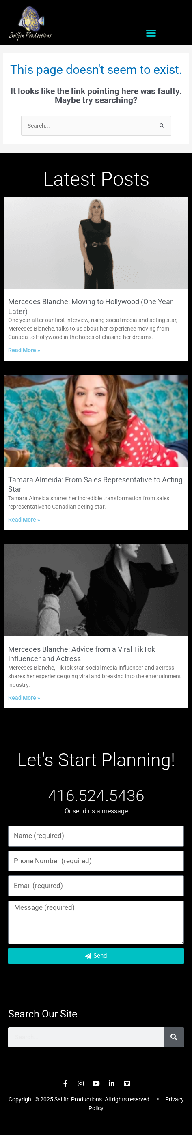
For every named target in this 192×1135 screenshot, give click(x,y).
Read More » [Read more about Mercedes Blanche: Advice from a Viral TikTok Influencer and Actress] (24, 697)
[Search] (174, 1037)
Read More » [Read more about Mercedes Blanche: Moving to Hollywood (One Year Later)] (24, 350)
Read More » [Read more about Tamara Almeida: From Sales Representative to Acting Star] (24, 519)
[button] (151, 33)
